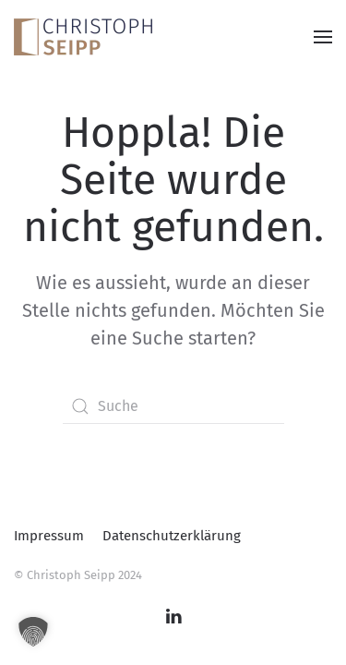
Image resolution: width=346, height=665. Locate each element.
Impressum (49, 535)
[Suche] (173, 406)
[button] (323, 36)
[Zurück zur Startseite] (83, 36)
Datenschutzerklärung (171, 535)
